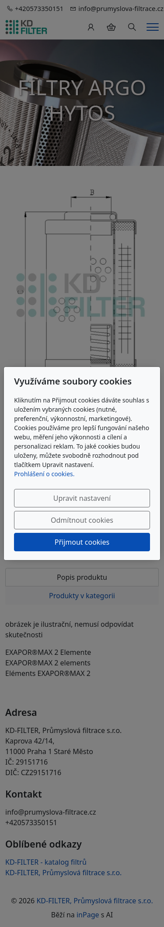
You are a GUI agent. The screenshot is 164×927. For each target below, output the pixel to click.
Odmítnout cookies (82, 520)
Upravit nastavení (82, 498)
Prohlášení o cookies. (44, 474)
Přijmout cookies (82, 542)
